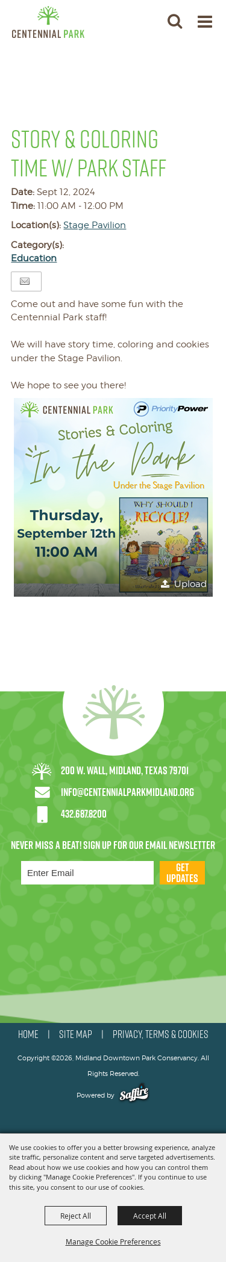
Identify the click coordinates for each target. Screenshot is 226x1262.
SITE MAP (75, 1034)
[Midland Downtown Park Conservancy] (48, 22)
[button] (174, 21)
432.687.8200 (84, 813)
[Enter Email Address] (87, 872)
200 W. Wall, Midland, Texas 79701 (125, 770)
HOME (28, 1034)
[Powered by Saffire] (134, 1095)
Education (34, 258)
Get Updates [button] (182, 872)
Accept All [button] (149, 1215)
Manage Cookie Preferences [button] (113, 1241)
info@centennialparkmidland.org (127, 792)
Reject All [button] (75, 1215)
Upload (190, 584)
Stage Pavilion (94, 225)
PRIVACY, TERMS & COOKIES (161, 1034)
